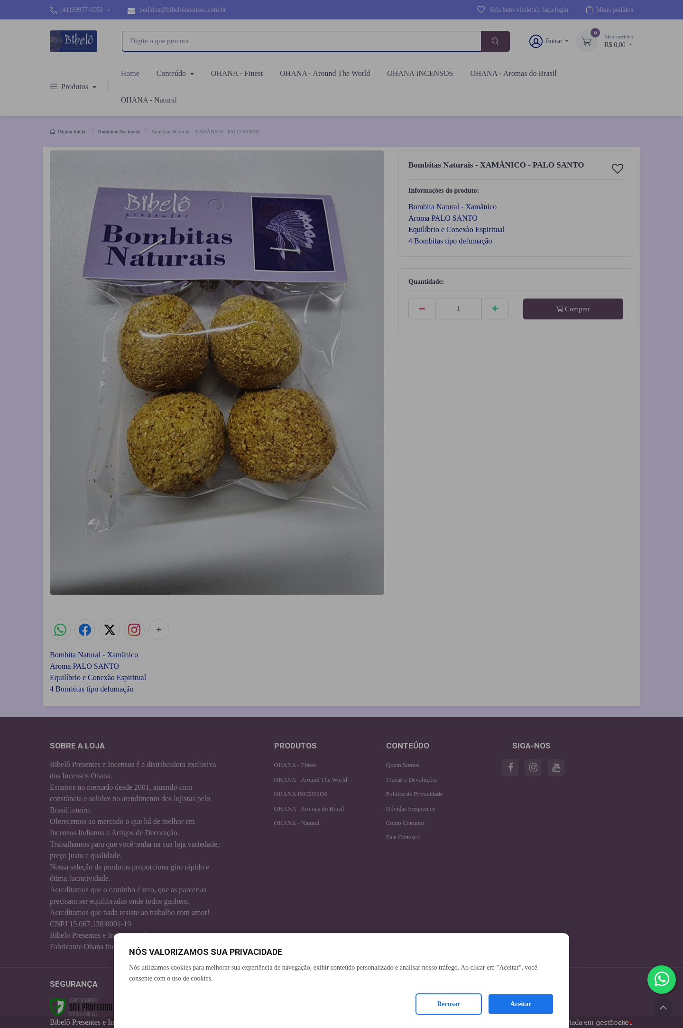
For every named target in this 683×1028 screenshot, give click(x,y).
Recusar (449, 1004)
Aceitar (520, 1004)
